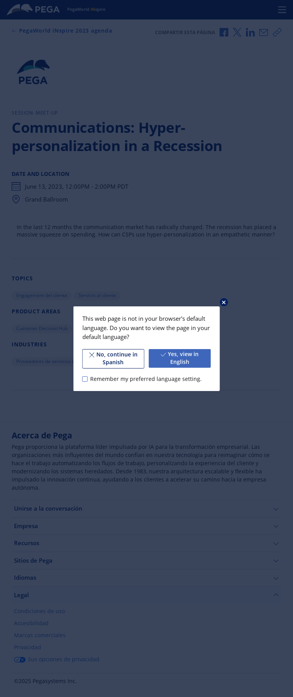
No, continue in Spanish (113, 358)
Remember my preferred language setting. (146, 378)
